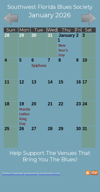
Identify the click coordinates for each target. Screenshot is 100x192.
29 (21, 35)
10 (84, 60)
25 (7, 128)
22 (60, 104)
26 (21, 128)
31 (50, 35)
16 (78, 82)
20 (33, 104)
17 (84, 82)
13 (33, 82)
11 (7, 82)
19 (21, 104)
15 (60, 82)
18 (7, 104)
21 (50, 104)
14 (50, 82)
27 (33, 128)
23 (78, 104)
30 (33, 35)
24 (84, 104)
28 (7, 35)
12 (21, 82)
